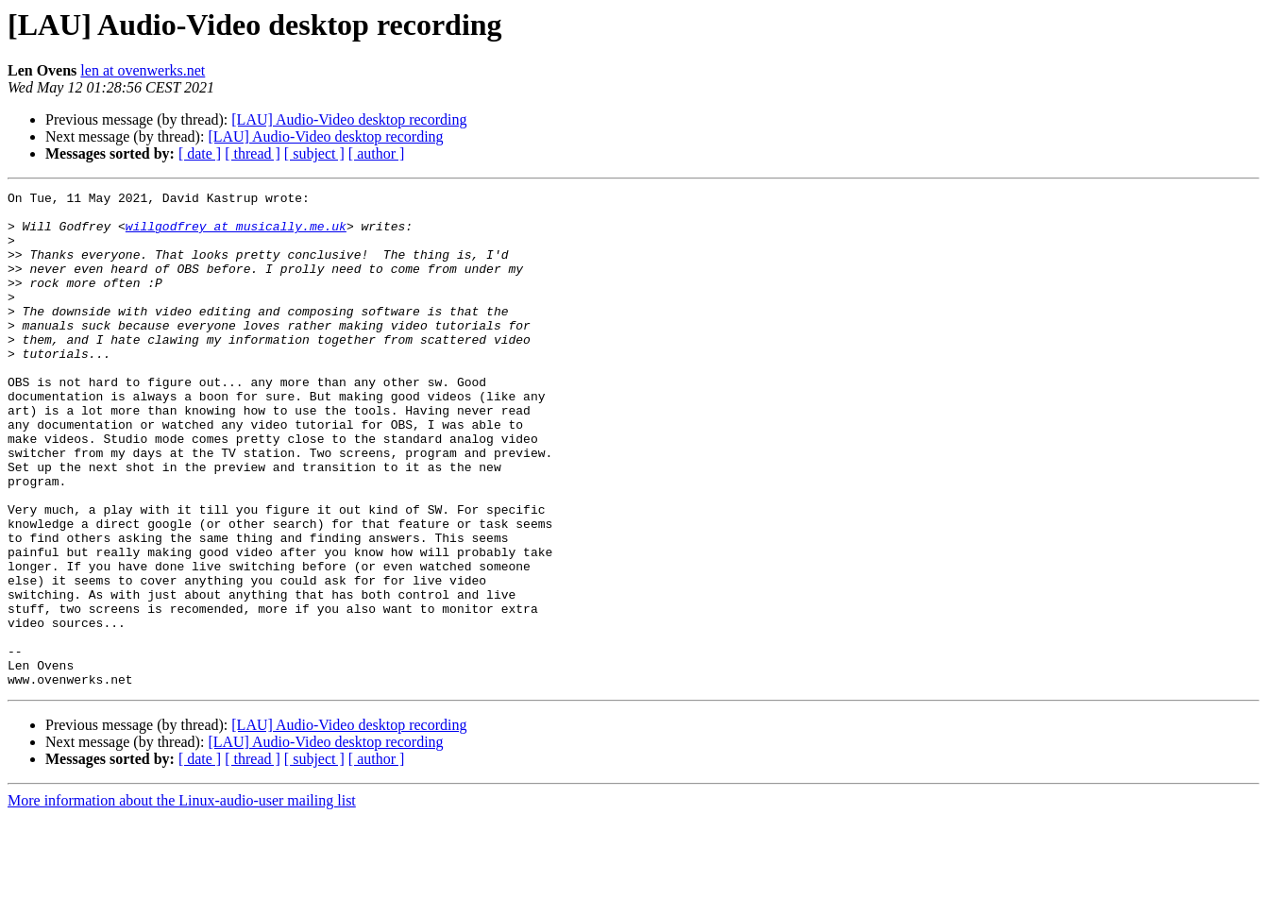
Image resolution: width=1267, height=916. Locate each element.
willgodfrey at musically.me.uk (236, 234)
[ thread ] (252, 153)
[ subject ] (314, 153)
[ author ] (376, 153)
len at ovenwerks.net (142, 70)
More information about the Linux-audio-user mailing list (182, 899)
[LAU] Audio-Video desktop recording (348, 119)
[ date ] (199, 153)
